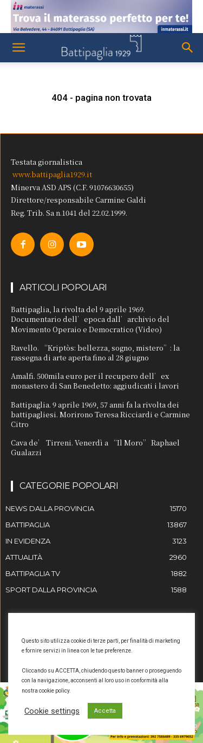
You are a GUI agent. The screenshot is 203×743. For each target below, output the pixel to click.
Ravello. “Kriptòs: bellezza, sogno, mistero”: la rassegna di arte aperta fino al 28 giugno (95, 353)
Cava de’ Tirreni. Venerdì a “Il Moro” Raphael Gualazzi (95, 447)
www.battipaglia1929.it (52, 174)
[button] (18, 47)
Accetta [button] (105, 710)
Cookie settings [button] (52, 711)
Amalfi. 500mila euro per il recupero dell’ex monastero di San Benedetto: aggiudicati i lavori (95, 381)
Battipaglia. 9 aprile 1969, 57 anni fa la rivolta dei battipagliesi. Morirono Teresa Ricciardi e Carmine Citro (100, 414)
